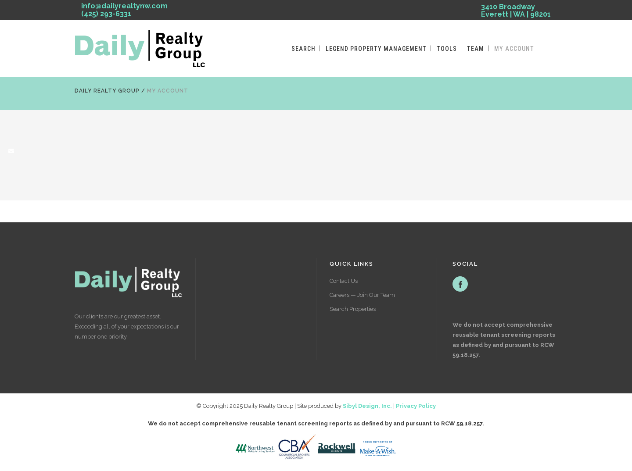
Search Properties (353, 309)
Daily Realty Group (107, 91)
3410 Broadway (516, 12)
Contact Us (344, 281)
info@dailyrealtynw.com (124, 6)
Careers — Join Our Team (362, 295)
